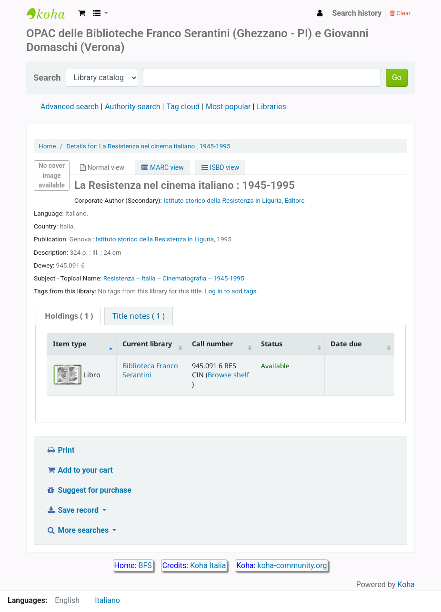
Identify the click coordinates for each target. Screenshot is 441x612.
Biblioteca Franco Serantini (150, 370)
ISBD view (220, 167)
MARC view (162, 167)
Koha (406, 584)
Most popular (228, 106)
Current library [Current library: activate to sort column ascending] (147, 343)
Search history (357, 13)
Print (60, 450)
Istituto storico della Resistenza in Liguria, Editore (234, 200)
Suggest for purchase (88, 490)
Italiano (107, 600)
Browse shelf (228, 374)
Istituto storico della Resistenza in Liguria (155, 239)
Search (47, 78)
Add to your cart (79, 470)
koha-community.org (292, 565)
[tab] (69, 316)
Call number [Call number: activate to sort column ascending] (212, 343)
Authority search (132, 106)
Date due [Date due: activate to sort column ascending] (346, 343)
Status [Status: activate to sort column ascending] (271, 343)
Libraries (271, 106)
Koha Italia (208, 565)
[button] (81, 13)
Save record (73, 510)
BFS (145, 565)
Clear (400, 13)
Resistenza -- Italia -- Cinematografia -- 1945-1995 (173, 278)
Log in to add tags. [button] (231, 291)
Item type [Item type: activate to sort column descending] (70, 343)
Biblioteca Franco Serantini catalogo (50, 13)
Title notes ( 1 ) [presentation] (138, 316)
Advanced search (69, 106)
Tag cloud (183, 106)
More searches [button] (78, 530)
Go (396, 77)
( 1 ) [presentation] (69, 316)
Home (47, 146)
